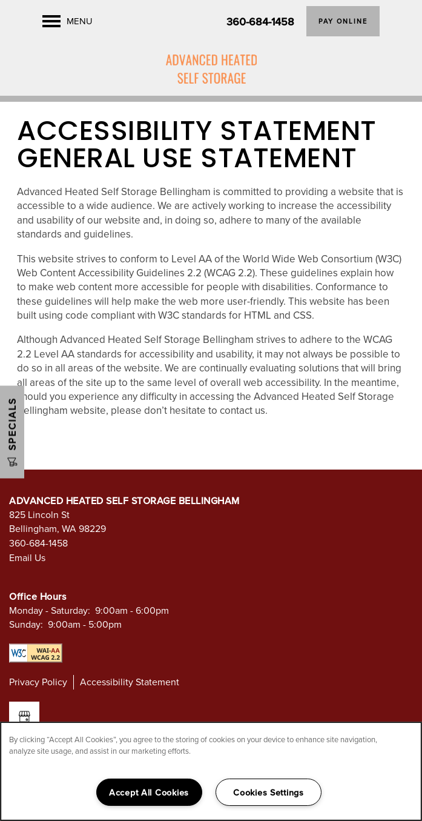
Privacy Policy (38, 681)
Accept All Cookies (149, 792)
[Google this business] (24, 717)
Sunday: (26, 624)
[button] (343, 21)
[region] (211, 771)
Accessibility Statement (129, 681)
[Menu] (67, 21)
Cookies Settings (268, 792)
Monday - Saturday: (49, 610)
